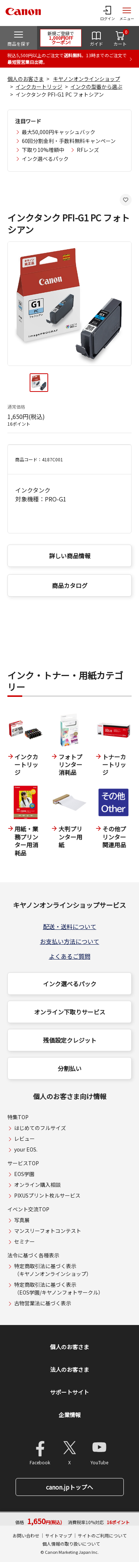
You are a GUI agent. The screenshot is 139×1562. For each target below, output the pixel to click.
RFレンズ (88, 149)
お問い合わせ (26, 1535)
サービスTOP (23, 1163)
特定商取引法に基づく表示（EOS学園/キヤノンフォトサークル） (58, 1288)
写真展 (22, 1220)
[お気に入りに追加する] (126, 200)
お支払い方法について (69, 941)
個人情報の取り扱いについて (71, 1543)
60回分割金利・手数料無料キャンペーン (69, 140)
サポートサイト (69, 1392)
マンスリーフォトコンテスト (47, 1230)
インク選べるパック (45, 158)
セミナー (24, 1241)
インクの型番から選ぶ (96, 86)
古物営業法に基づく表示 (42, 1303)
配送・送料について (69, 926)
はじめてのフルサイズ (40, 1127)
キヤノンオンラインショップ (86, 78)
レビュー (24, 1138)
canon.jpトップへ (69, 1487)
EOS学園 (24, 1174)
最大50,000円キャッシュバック (58, 132)
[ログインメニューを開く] (107, 13)
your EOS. (25, 1149)
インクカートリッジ (39, 86)
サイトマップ (58, 1535)
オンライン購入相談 (37, 1184)
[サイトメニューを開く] (127, 13)
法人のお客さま (69, 1369)
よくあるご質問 (69, 956)
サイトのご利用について (102, 1535)
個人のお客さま (25, 78)
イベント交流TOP (28, 1209)
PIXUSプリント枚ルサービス (47, 1195)
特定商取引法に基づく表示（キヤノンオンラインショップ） (53, 1269)
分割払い (70, 1068)
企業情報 (70, 1415)
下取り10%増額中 (43, 149)
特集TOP (18, 1117)
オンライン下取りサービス (69, 1011)
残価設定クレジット (69, 1040)
